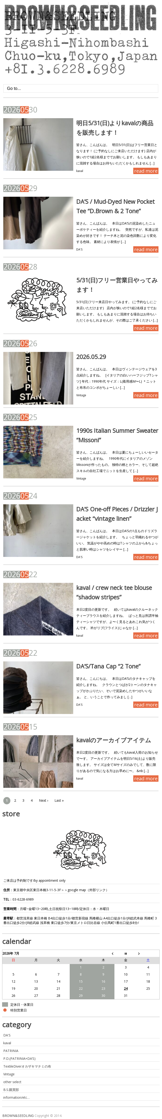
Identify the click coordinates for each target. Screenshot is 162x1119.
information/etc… (16, 1097)
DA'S (79, 249)
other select (12, 1082)
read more (146, 171)
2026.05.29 (91, 357)
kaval (79, 171)
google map (77, 890)
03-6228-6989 (23, 899)
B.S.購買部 (11, 1089)
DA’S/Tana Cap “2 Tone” (108, 666)
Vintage (81, 395)
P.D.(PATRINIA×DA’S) (19, 1058)
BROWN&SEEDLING (18, 1115)
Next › (43, 800)
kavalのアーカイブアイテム (113, 740)
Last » (59, 800)
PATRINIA (10, 1050)
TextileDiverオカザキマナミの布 (27, 1066)
